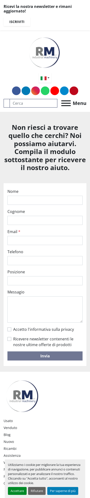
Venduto (10, 427)
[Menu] (66, 103)
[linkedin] (26, 90)
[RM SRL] (23, 395)
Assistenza (12, 455)
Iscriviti (16, 21)
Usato (8, 420)
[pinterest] (74, 90)
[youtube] (54, 90)
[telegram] (64, 90)
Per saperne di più (63, 491)
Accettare (17, 491)
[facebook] (16, 90)
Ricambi (10, 448)
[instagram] (35, 90)
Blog (7, 434)
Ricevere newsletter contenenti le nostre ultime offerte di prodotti (43, 341)
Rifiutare (37, 491)
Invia (45, 356)
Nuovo (9, 441)
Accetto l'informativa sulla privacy (43, 329)
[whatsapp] (45, 90)
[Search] (33, 103)
